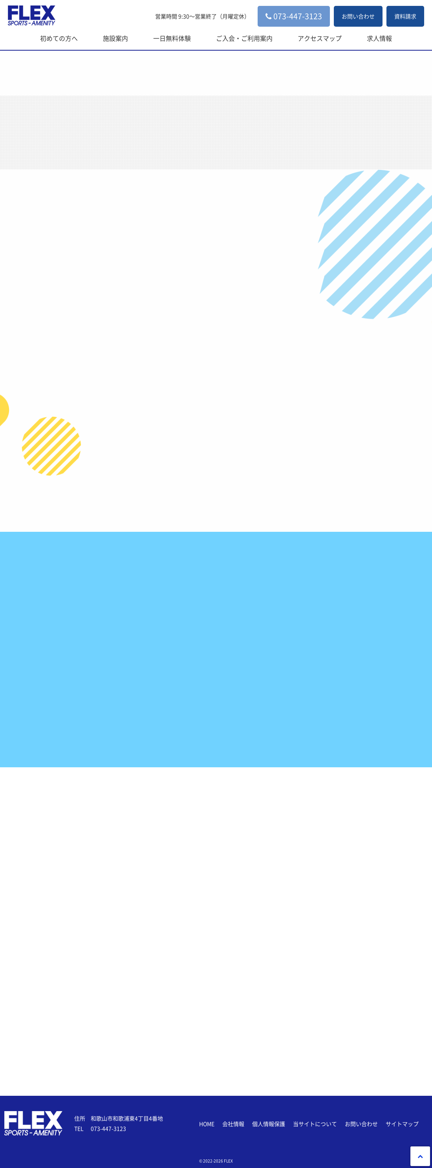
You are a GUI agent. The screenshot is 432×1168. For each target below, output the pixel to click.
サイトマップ (402, 1124)
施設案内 (115, 38)
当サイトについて (315, 1124)
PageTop (420, 1156)
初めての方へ (59, 38)
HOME (206, 1124)
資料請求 (405, 16)
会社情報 (233, 1124)
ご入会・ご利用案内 (244, 38)
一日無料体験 (172, 38)
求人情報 (379, 38)
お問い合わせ (358, 16)
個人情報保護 (268, 1124)
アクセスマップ (320, 38)
